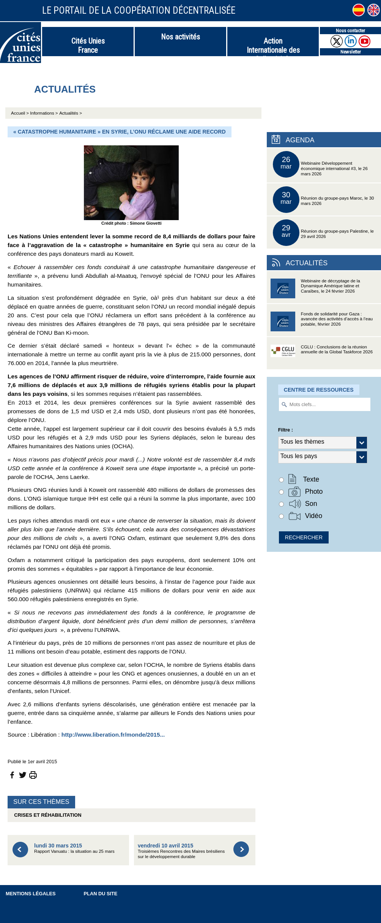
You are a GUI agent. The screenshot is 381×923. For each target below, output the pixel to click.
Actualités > (70, 113)
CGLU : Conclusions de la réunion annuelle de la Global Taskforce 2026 (322, 357)
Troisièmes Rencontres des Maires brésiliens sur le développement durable (181, 851)
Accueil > (20, 113)
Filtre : (285, 430)
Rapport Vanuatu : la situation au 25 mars (74, 848)
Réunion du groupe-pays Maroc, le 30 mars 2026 (323, 199)
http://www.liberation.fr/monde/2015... (113, 734)
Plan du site (101, 893)
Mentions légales (31, 893)
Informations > (44, 113)
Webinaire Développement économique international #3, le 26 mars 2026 (320, 164)
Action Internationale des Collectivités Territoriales (273, 46)
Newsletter (350, 52)
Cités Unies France (88, 45)
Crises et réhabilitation (46, 815)
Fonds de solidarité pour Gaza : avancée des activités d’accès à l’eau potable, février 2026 (322, 324)
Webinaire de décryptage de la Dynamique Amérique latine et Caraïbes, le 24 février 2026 (315, 291)
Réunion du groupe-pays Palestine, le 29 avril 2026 (323, 232)
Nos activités (180, 36)
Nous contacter (350, 30)
